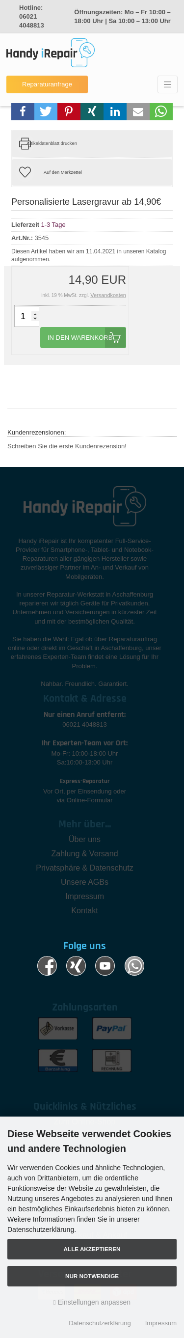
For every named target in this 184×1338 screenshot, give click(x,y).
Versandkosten (108, 295)
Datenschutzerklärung (100, 1323)
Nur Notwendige (92, 1276)
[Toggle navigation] (168, 84)
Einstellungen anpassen (92, 1302)
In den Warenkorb (87, 338)
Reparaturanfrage (47, 84)
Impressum (161, 1323)
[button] (22, 111)
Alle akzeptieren (92, 1249)
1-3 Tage (53, 224)
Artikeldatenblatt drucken (51, 143)
